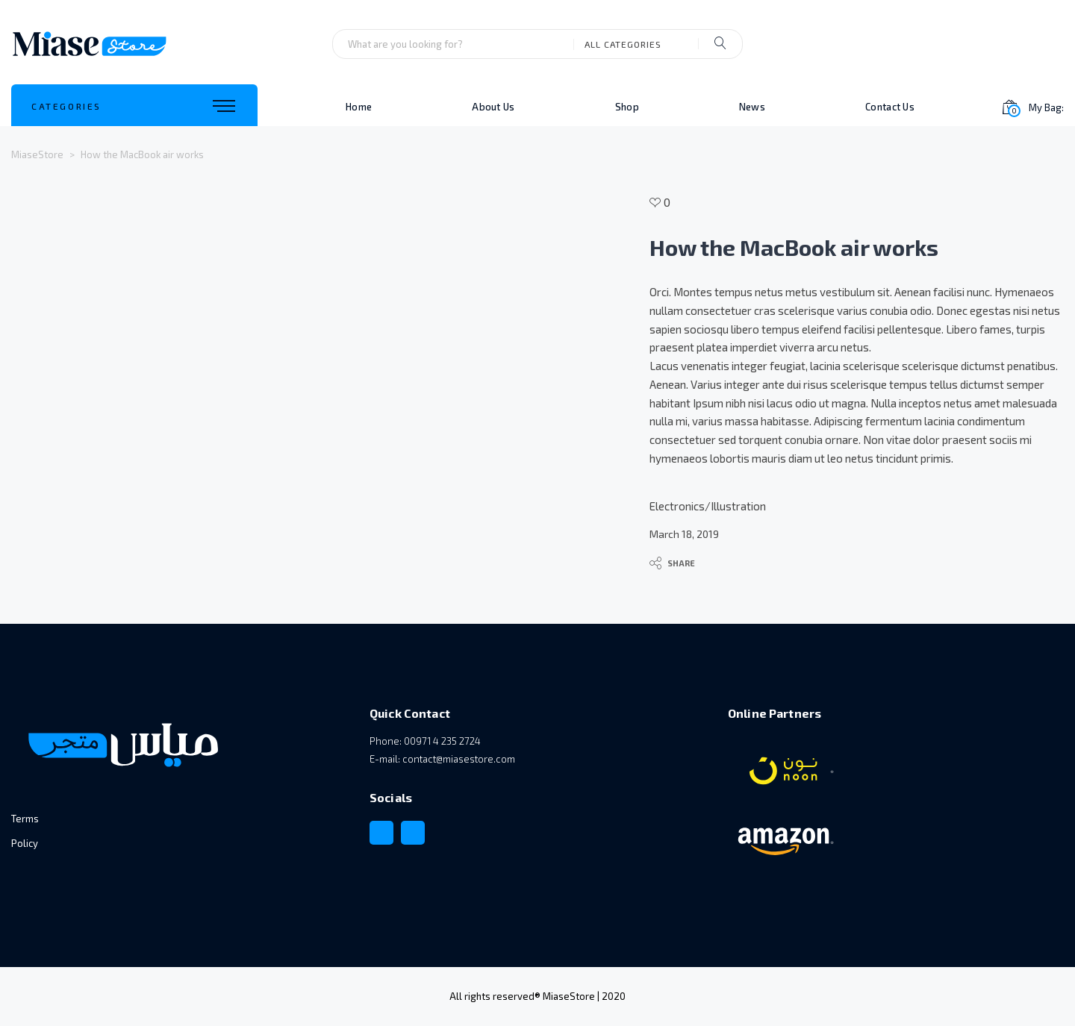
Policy (24, 843)
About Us (493, 107)
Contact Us (889, 107)
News (752, 107)
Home (359, 107)
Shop (627, 107)
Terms (25, 819)
